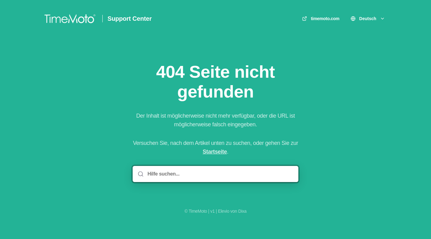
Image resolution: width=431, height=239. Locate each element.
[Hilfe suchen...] (220, 174)
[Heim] (70, 18)
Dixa (242, 211)
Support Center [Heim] (130, 18)
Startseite (215, 152)
